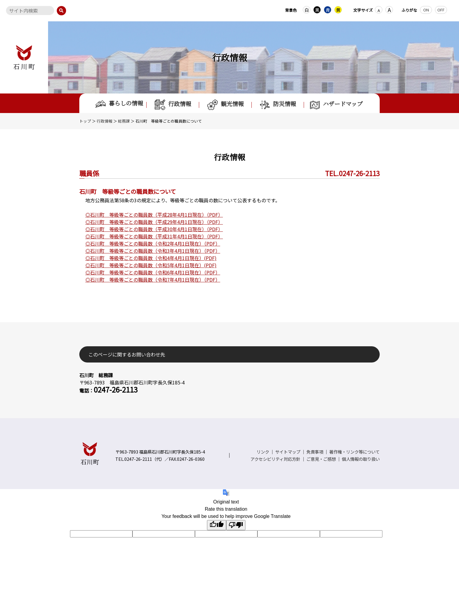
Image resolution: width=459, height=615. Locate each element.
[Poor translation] (235, 525)
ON (426, 10)
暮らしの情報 (119, 103)
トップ (85, 121)
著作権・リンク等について (354, 451)
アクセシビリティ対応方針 (275, 459)
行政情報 (173, 104)
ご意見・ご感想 (321, 459)
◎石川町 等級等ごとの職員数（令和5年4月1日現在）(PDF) (151, 265)
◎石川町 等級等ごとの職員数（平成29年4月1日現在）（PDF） (154, 221)
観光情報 (225, 104)
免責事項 (314, 451)
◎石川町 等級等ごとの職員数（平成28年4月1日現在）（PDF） (154, 214)
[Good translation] (216, 525)
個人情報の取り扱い (361, 459)
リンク (263, 451)
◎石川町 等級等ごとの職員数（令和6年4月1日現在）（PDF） (152, 272)
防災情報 (278, 104)
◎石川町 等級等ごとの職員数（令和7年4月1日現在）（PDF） (152, 279)
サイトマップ (287, 451)
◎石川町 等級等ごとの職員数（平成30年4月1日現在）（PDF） (154, 229)
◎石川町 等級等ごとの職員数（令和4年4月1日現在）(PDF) (151, 258)
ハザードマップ (336, 104)
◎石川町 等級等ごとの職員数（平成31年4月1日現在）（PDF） (154, 236)
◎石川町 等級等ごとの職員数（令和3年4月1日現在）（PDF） (152, 250)
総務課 (124, 121)
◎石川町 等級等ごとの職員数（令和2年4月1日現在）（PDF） (152, 243)
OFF (441, 10)
